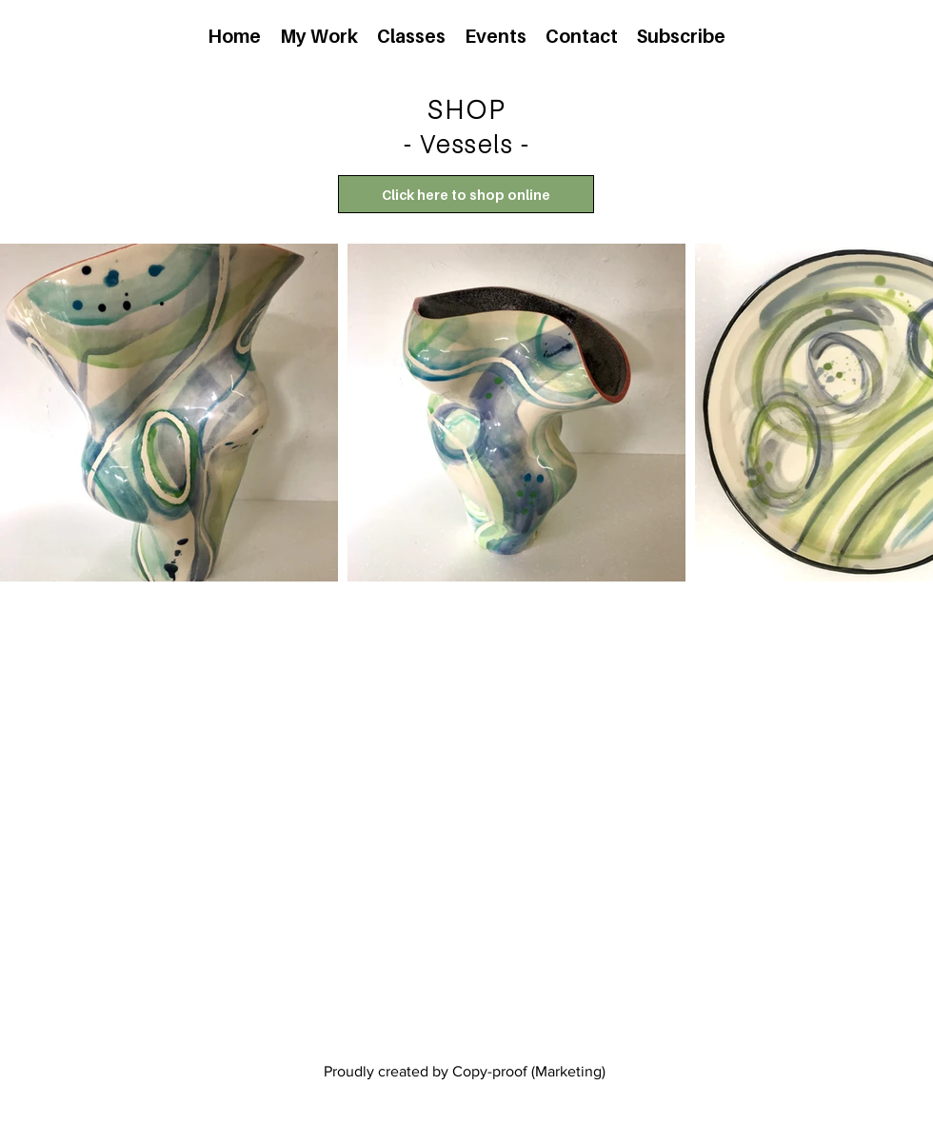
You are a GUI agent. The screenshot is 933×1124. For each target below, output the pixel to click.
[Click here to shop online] (466, 194)
